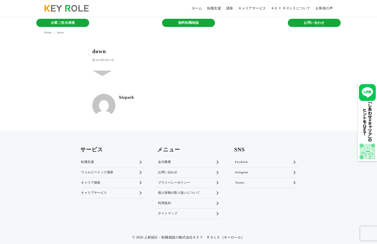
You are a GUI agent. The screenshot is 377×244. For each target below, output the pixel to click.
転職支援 (214, 8)
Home (48, 32)
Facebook (241, 162)
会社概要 (164, 162)
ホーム (197, 8)
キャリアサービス (252, 8)
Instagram (241, 172)
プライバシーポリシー (174, 182)
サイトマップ (167, 213)
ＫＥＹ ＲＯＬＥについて (290, 8)
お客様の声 (324, 8)
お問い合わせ (314, 23)
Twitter (240, 182)
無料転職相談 (188, 23)
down (60, 32)
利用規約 (164, 203)
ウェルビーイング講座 (97, 172)
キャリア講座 (90, 182)
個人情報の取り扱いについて (179, 192)
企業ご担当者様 (63, 23)
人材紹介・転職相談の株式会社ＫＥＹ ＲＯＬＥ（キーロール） (194, 237)
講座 (229, 8)
